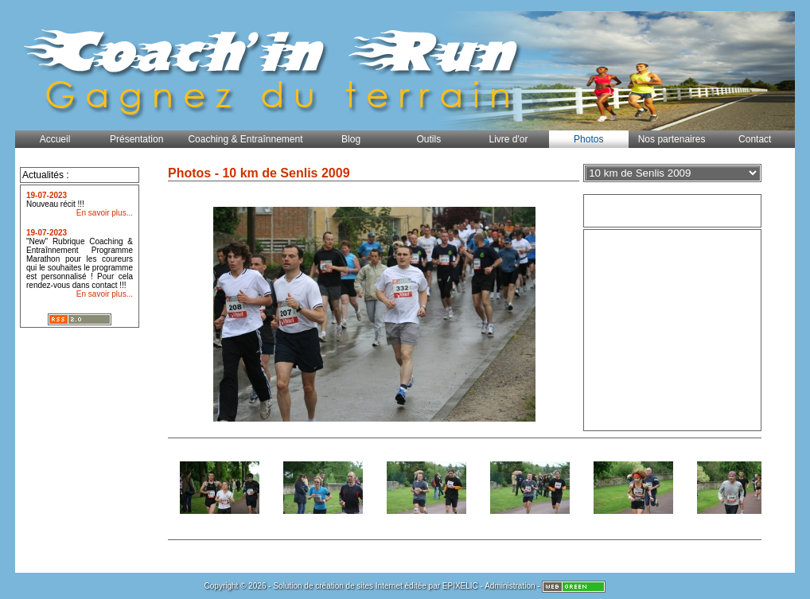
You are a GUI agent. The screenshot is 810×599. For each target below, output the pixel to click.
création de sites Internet (359, 585)
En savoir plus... (104, 212)
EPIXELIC (460, 585)
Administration (510, 585)
